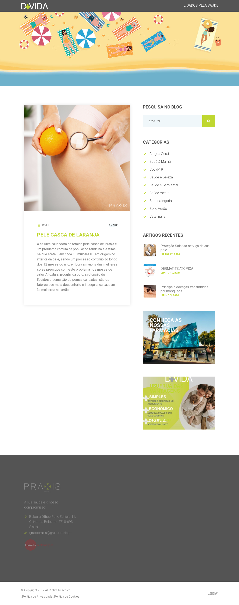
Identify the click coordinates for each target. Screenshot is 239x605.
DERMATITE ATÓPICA (177, 269)
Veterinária (157, 216)
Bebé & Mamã (160, 162)
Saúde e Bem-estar (164, 185)
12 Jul (46, 225)
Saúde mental (160, 193)
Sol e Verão (158, 209)
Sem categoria (161, 201)
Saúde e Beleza (161, 177)
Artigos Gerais (160, 154)
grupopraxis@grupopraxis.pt (50, 534)
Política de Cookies (66, 596)
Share (113, 225)
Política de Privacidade (37, 596)
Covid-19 (156, 169)
